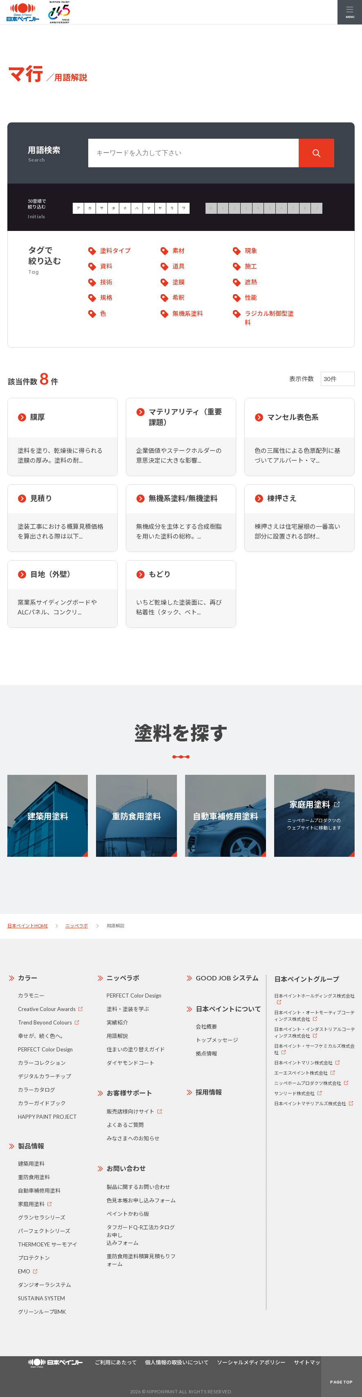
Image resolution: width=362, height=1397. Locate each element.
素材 (178, 250)
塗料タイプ (115, 250)
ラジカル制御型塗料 (269, 318)
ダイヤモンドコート (130, 1063)
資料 (106, 266)
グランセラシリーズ (41, 1217)
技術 (106, 282)
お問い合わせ (126, 1168)
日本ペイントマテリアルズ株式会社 (310, 1103)
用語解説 (117, 1036)
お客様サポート (129, 1093)
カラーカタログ (36, 1090)
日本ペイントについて (228, 1009)
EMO (24, 1271)
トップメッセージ (217, 1040)
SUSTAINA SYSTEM (41, 1298)
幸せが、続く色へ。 (42, 1036)
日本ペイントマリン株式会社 (303, 1062)
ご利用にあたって (116, 1362)
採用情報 (209, 1092)
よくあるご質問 (125, 1125)
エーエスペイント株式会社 (301, 1072)
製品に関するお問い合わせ (138, 1187)
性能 (251, 297)
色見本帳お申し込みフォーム (141, 1200)
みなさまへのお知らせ (133, 1138)
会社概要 (206, 1026)
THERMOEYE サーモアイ (47, 1244)
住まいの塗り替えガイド (136, 1049)
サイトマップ (310, 1362)
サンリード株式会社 (294, 1093)
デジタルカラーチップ (44, 1076)
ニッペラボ (76, 925)
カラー (28, 978)
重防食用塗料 (34, 1177)
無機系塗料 (187, 313)
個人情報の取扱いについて (177, 1362)
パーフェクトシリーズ (44, 1231)
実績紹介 (117, 1022)
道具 (178, 266)
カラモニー (31, 995)
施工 (251, 266)
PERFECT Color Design (45, 1049)
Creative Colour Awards (47, 1009)
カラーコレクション (42, 1063)
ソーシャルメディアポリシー (251, 1362)
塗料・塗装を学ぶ (128, 1009)
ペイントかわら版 (128, 1214)
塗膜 (178, 282)
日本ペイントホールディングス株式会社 (314, 995)
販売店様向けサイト (130, 1111)
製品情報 (31, 1146)
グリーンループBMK (42, 1311)
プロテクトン (34, 1258)
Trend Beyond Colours (45, 1022)
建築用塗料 (31, 1163)
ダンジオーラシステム (44, 1285)
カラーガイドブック (42, 1103)
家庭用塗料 (31, 1204)
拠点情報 (206, 1053)
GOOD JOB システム (227, 978)
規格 (106, 297)
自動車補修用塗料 (39, 1190)
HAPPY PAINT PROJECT (47, 1116)
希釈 (178, 297)
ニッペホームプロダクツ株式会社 (307, 1083)
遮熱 (251, 282)
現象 (251, 250)
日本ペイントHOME (27, 925)
